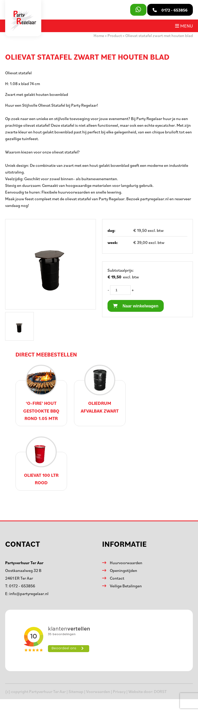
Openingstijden (123, 570)
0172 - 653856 (22, 585)
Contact (117, 578)
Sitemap (76, 691)
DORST (160, 691)
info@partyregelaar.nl (28, 593)
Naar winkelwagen (135, 306)
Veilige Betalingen (126, 585)
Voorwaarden (98, 691)
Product (115, 35)
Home (99, 35)
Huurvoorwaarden (126, 562)
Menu (184, 26)
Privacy (119, 691)
